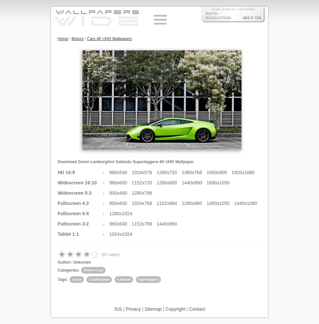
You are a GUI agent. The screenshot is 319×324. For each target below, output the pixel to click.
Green (76, 279)
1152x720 (142, 182)
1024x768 (142, 203)
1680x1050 (218, 182)
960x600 (118, 182)
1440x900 (192, 182)
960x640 (118, 224)
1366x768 (192, 172)
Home (63, 38)
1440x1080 (245, 203)
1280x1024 (120, 213)
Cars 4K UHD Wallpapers (109, 38)
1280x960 (192, 203)
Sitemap (153, 309)
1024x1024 (120, 234)
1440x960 (167, 224)
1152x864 (167, 203)
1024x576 (142, 172)
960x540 (118, 172)
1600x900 (217, 172)
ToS (118, 309)
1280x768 (142, 193)
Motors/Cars (93, 270)
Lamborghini (99, 279)
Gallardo (124, 279)
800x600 (118, 203)
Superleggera (148, 279)
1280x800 (167, 182)
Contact (197, 309)
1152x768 (142, 224)
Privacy (133, 309)
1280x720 (167, 172)
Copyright (176, 309)
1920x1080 (243, 172)
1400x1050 (218, 203)
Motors (78, 38)
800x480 (118, 193)
